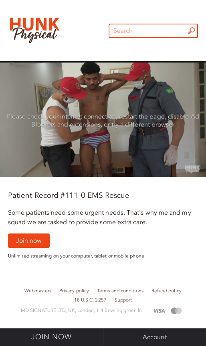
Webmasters (37, 291)
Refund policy (166, 291)
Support (123, 300)
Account (155, 337)
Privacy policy (74, 291)
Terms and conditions (120, 291)
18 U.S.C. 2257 (90, 300)
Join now (29, 241)
